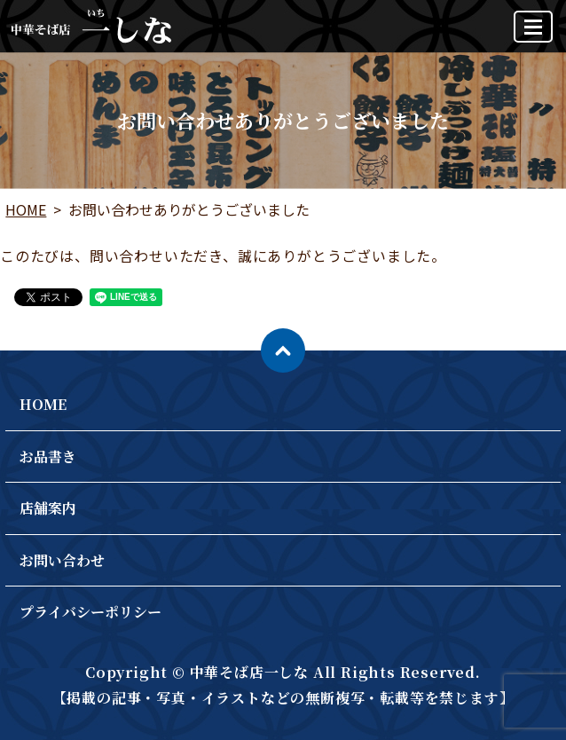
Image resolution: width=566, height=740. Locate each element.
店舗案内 (48, 508)
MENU (534, 34)
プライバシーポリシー (90, 612)
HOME (25, 209)
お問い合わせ (62, 560)
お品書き (48, 456)
